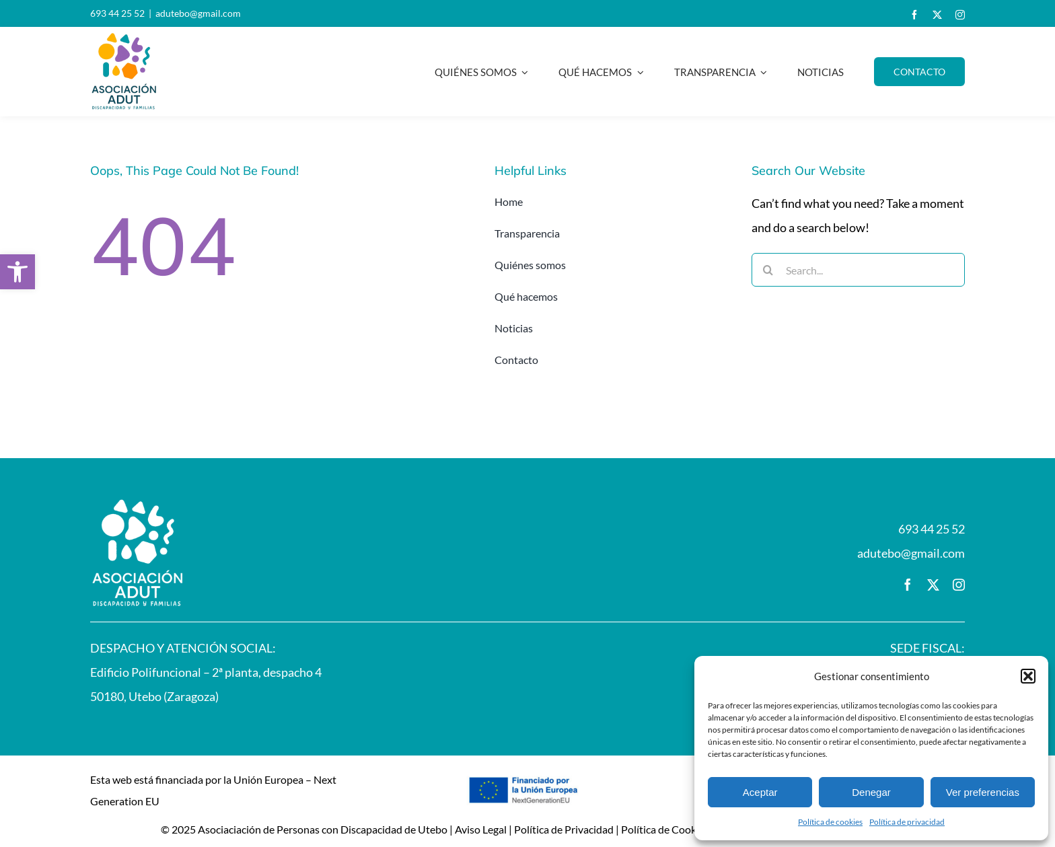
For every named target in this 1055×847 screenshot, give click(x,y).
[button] (17, 271)
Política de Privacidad (564, 829)
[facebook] (914, 15)
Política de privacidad (907, 822)
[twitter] (937, 15)
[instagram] (960, 15)
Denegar (871, 792)
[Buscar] (768, 270)
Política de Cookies (665, 829)
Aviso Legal (481, 829)
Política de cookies (830, 822)
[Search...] (858, 270)
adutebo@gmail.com (198, 13)
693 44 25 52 (117, 13)
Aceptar (760, 792)
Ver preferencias (982, 792)
